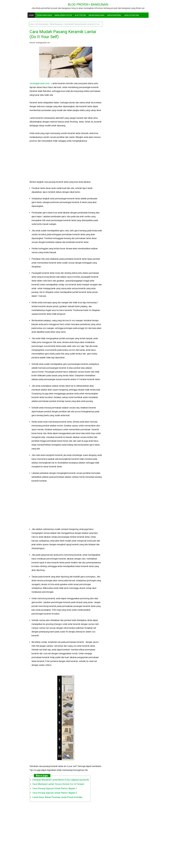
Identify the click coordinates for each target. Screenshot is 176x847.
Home (31, 15)
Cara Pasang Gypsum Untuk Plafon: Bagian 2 (54, 793)
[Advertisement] (66, 161)
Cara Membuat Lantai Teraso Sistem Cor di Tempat (58, 784)
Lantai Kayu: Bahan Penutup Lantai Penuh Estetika (57, 797)
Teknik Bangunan (44, 15)
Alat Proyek (80, 15)
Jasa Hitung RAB (131, 15)
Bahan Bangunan (96, 15)
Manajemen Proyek (63, 15)
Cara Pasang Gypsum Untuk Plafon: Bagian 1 (54, 788)
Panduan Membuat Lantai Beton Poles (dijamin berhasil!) (60, 780)
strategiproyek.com (40, 83)
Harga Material (114, 15)
